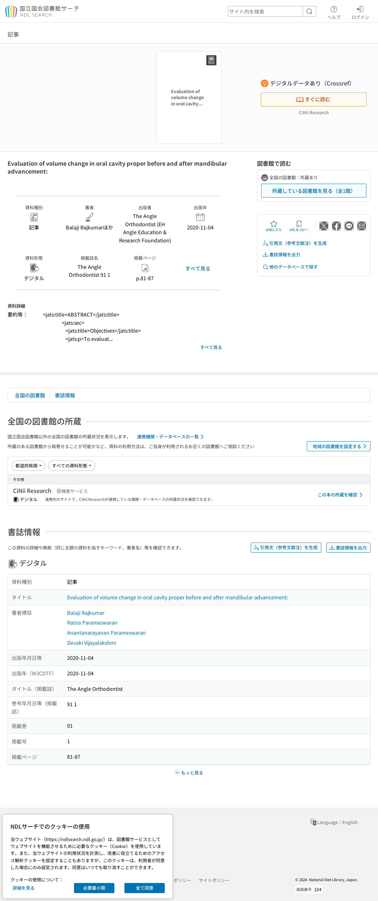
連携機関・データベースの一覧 (171, 437)
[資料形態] (71, 465)
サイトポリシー (214, 880)
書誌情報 (65, 395)
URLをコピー (298, 226)
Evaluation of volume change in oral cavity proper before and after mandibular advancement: (177, 597)
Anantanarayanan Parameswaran (106, 632)
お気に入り (274, 226)
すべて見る (197, 268)
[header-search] (272, 11)
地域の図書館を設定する (341, 446)
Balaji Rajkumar (85, 612)
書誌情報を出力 (281, 254)
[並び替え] (29, 465)
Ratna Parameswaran (92, 622)
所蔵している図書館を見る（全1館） (314, 190)
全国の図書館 (30, 395)
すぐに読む (313, 99)
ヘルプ (334, 11)
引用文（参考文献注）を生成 (294, 243)
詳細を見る (24, 888)
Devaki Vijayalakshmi (91, 642)
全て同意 (144, 888)
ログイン (360, 11)
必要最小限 (94, 888)
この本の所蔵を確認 (341, 495)
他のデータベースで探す (290, 267)
